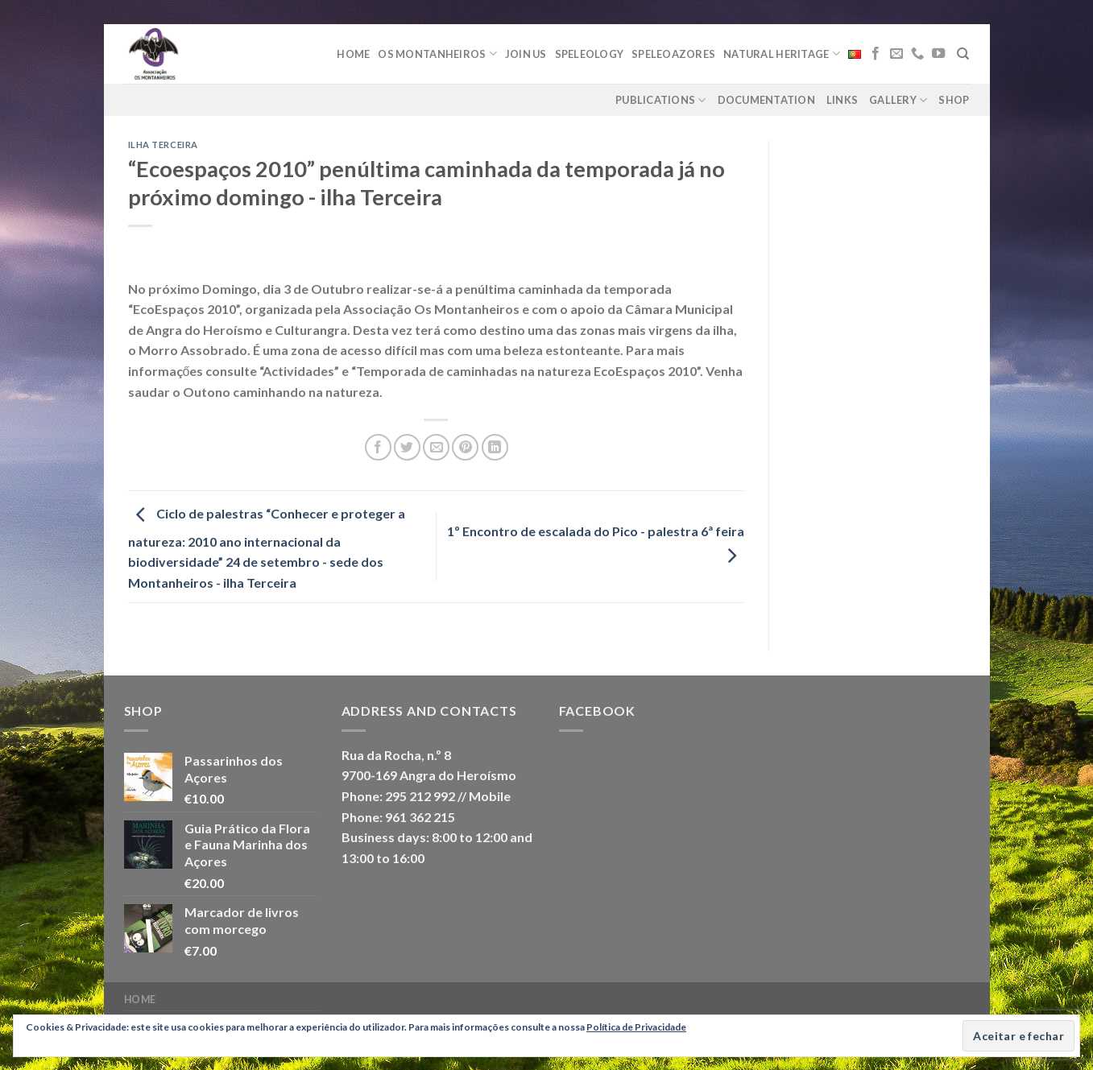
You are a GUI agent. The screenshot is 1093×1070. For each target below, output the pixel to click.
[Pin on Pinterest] (465, 447)
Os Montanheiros (437, 53)
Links (842, 99)
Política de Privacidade (636, 1027)
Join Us (526, 54)
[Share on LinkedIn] (495, 447)
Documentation (766, 99)
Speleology (589, 54)
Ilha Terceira (163, 144)
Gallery (898, 100)
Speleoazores (673, 54)
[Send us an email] (896, 54)
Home (353, 54)
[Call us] (917, 54)
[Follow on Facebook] (875, 54)
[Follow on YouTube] (938, 54)
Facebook (597, 710)
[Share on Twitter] (407, 447)
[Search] (963, 54)
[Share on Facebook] (378, 447)
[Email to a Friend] (436, 447)
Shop (953, 99)
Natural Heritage (781, 53)
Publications (660, 100)
